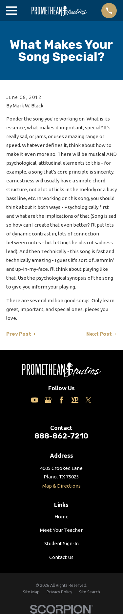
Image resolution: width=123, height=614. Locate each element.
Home (61, 516)
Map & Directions (61, 486)
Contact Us (61, 557)
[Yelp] (75, 400)
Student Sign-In (61, 543)
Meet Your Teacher (61, 530)
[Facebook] (61, 400)
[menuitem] (31, 592)
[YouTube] (34, 400)
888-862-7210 (61, 436)
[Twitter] (88, 400)
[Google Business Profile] (48, 400)
